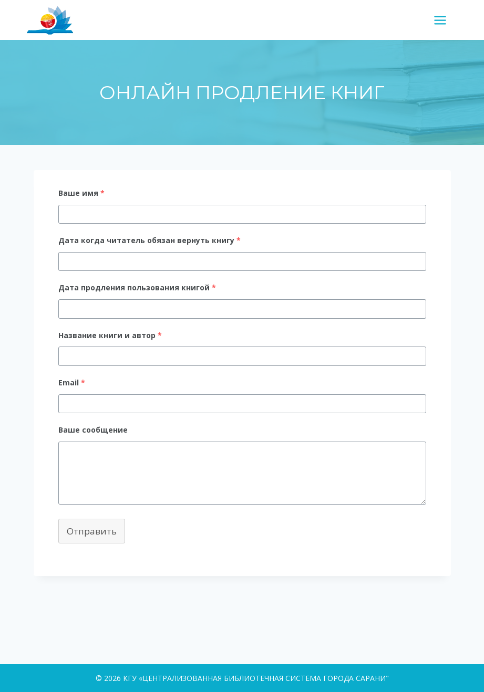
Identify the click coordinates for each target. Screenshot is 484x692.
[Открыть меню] (444, 20)
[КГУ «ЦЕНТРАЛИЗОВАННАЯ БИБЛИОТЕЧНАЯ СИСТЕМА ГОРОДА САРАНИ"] (54, 19)
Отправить (92, 531)
